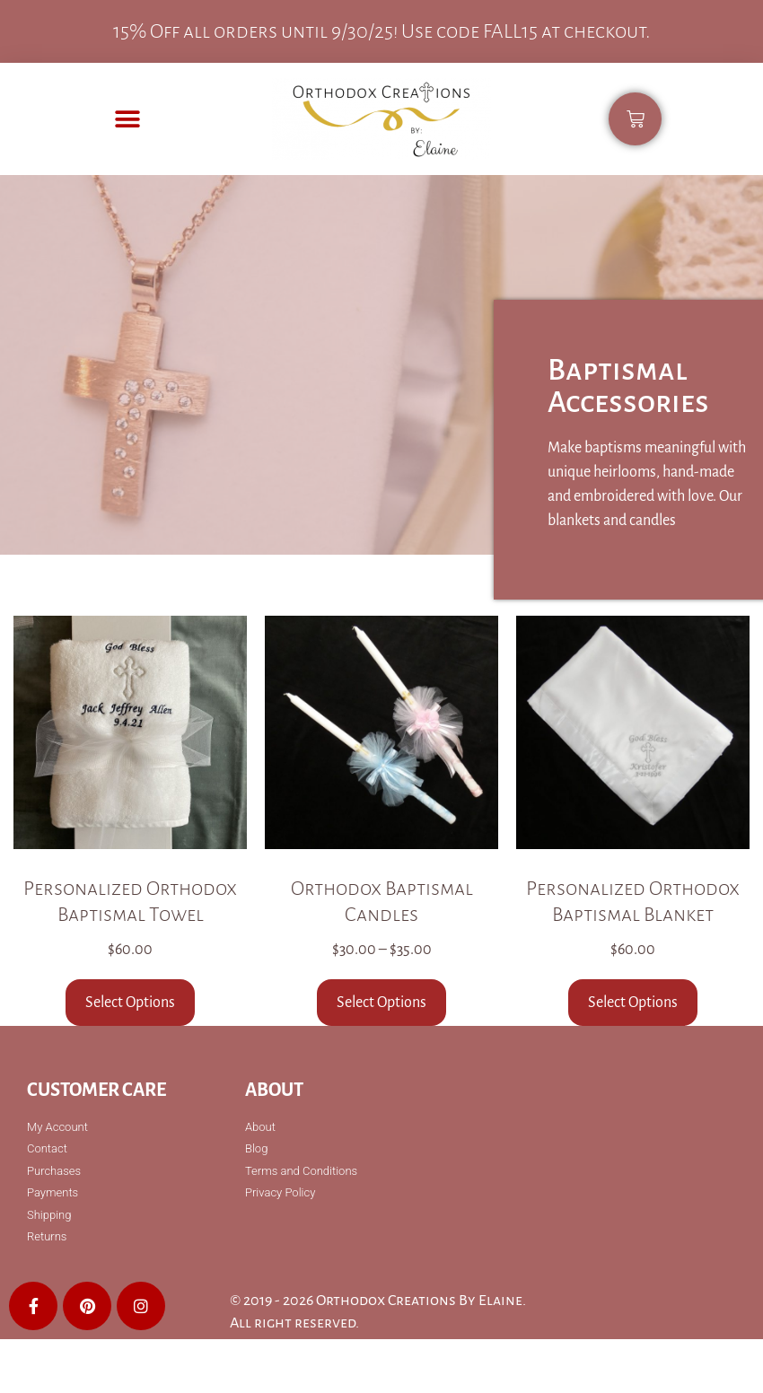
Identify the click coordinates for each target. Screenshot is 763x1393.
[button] (128, 119)
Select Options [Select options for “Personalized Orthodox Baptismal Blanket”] (633, 1002)
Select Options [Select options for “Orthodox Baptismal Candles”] (381, 1002)
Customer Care (96, 1090)
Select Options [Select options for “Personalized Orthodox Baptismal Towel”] (130, 1002)
